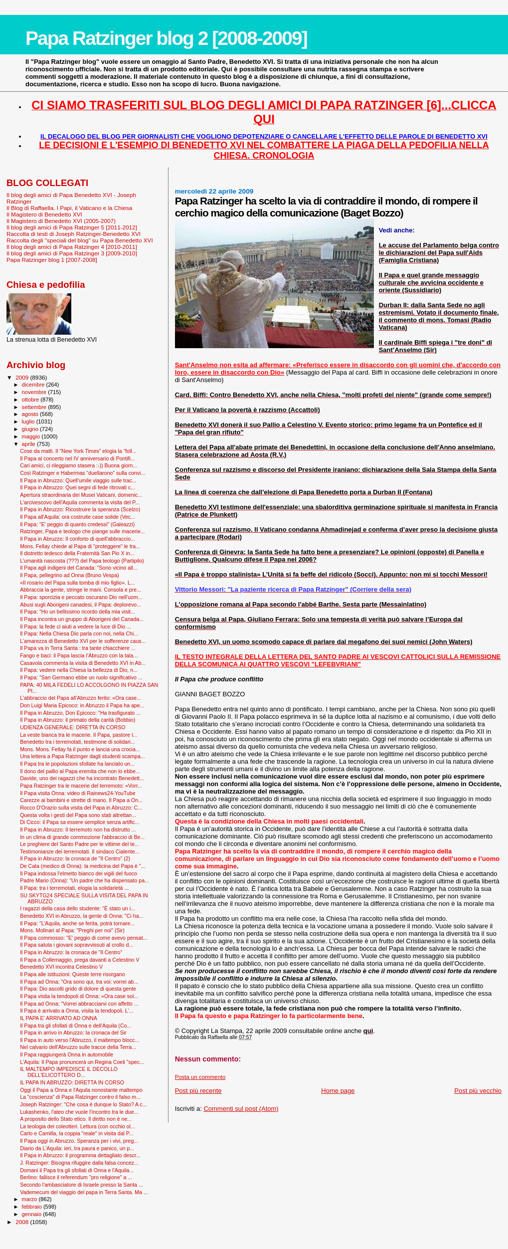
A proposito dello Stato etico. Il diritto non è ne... (76, 1119)
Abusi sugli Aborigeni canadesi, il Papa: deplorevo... (80, 605)
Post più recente (198, 1090)
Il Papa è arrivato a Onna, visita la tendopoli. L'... (76, 1011)
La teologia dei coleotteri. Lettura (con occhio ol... (77, 1126)
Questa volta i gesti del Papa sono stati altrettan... (78, 815)
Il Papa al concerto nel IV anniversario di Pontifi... (77, 458)
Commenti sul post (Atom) (240, 1108)
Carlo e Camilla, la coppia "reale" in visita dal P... (76, 1133)
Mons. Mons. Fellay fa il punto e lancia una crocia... (80, 749)
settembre (35, 407)
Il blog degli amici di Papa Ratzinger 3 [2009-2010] (71, 253)
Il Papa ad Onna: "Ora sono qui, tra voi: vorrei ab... (79, 982)
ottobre (31, 400)
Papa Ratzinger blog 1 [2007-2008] (51, 259)
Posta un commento (200, 1077)
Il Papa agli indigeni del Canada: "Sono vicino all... (78, 568)
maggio (32, 436)
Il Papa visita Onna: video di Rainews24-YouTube (78, 793)
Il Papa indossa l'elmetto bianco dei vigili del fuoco (78, 873)
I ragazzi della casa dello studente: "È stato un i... (77, 908)
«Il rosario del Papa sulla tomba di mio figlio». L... (77, 583)
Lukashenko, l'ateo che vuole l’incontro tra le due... (79, 1112)
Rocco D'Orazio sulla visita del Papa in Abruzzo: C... (81, 808)
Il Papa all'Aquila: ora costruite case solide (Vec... (77, 517)
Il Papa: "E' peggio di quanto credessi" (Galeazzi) (77, 524)
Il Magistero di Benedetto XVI (44, 214)
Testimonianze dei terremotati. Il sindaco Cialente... (79, 851)
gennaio (32, 1214)
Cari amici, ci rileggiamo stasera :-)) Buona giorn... (78, 465)
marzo (30, 1199)
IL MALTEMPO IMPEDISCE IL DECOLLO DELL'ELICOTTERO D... (69, 1072)
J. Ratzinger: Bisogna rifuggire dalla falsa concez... (79, 1163)
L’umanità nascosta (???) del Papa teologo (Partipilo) (82, 561)
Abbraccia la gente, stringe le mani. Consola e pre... (80, 590)
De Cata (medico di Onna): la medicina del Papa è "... (82, 866)
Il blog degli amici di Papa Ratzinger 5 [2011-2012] (71, 227)
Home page (337, 1090)
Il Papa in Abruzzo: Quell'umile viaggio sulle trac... (78, 480)
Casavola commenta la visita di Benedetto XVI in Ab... (83, 663)
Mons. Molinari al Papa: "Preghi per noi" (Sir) (72, 930)
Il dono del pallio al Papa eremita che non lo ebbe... (80, 771)
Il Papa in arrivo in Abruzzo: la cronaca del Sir (73, 1033)
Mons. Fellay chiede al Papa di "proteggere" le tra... (80, 546)
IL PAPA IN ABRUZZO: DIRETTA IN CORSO (72, 1082)
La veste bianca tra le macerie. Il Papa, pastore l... (78, 735)
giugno (31, 429)
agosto (31, 414)
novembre (35, 392)
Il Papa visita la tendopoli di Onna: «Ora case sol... (79, 996)
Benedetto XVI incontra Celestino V (61, 967)
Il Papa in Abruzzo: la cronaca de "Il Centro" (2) (75, 858)
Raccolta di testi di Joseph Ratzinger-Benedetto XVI (73, 233)
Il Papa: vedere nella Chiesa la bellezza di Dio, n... (79, 670)
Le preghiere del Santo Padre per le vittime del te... (79, 844)
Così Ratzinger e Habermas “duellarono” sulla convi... (82, 473)
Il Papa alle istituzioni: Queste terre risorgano (72, 974)
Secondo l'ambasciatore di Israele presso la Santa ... (81, 1185)
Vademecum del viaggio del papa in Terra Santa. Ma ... (84, 1192)
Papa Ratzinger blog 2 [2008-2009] (166, 38)
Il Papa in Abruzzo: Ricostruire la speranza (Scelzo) (80, 509)
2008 (22, 1222)
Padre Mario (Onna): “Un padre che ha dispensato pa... (84, 880)
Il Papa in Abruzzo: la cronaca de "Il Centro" (71, 952)
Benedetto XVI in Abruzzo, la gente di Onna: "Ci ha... (81, 916)
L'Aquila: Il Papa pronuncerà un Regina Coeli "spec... (82, 1062)
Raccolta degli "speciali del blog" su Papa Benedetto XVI (79, 240)
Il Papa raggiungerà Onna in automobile (66, 1054)
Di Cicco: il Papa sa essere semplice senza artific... (79, 822)
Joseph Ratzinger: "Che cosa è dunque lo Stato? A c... (83, 1104)
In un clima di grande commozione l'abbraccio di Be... (82, 837)
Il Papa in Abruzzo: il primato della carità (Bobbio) (77, 720)
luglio (29, 421)
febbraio (32, 1207)
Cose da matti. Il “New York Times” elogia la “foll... (78, 451)
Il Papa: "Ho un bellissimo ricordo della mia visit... (77, 612)
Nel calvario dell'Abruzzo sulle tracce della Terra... (78, 1047)
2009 (22, 377)
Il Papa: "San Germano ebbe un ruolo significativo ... (81, 677)
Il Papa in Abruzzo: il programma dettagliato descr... (80, 1155)
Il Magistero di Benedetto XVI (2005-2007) (61, 220)
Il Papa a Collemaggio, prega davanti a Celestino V (79, 960)
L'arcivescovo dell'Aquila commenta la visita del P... (80, 502)
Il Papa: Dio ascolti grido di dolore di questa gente (78, 989)
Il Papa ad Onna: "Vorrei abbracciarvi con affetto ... (79, 1004)
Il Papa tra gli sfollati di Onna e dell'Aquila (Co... (75, 1026)
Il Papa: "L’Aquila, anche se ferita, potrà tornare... (77, 923)
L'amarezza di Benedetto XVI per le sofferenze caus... (83, 641)
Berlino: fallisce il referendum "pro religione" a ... (76, 1177)
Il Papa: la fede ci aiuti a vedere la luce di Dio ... (75, 626)
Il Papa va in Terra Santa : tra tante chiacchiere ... (77, 648)
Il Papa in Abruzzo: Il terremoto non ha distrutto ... (78, 830)
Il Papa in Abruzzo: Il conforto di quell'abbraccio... (77, 539)
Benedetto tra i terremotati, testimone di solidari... (77, 742)
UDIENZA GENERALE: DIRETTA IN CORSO (72, 727)
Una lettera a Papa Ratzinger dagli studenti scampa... (82, 756)
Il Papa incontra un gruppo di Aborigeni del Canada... (82, 619)
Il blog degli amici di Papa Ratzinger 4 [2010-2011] (71, 246)
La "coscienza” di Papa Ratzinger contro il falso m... (80, 1097)
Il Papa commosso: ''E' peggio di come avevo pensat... (83, 938)
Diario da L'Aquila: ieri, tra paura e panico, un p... (77, 1148)
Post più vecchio (478, 1090)
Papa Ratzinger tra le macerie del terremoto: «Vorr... (81, 786)
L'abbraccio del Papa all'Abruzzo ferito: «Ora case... (80, 698)
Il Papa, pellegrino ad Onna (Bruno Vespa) (69, 575)
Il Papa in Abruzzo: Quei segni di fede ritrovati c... (77, 487)
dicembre (34, 385)
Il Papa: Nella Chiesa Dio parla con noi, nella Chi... (79, 633)
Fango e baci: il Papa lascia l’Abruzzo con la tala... (79, 655)
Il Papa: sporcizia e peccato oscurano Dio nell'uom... (81, 597)
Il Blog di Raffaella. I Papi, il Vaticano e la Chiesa (69, 208)
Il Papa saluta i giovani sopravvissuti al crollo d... (76, 945)
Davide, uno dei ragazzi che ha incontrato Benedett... (82, 778)
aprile (29, 444)
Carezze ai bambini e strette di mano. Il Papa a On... (81, 800)
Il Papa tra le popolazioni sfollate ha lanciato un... (77, 764)
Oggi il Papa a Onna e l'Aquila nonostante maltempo (81, 1090)
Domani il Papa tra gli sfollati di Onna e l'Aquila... (77, 1170)
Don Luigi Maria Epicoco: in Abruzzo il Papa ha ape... (82, 705)
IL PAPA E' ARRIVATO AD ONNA (58, 1018)
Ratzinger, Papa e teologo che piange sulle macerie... (82, 531)
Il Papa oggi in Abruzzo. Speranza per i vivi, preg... (79, 1141)
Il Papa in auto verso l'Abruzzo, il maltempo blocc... (79, 1040)
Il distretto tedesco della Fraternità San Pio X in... (77, 553)
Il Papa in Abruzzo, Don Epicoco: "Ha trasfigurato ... (80, 713)
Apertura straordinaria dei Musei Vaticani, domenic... (81, 495)
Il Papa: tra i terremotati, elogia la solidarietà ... (74, 888)
